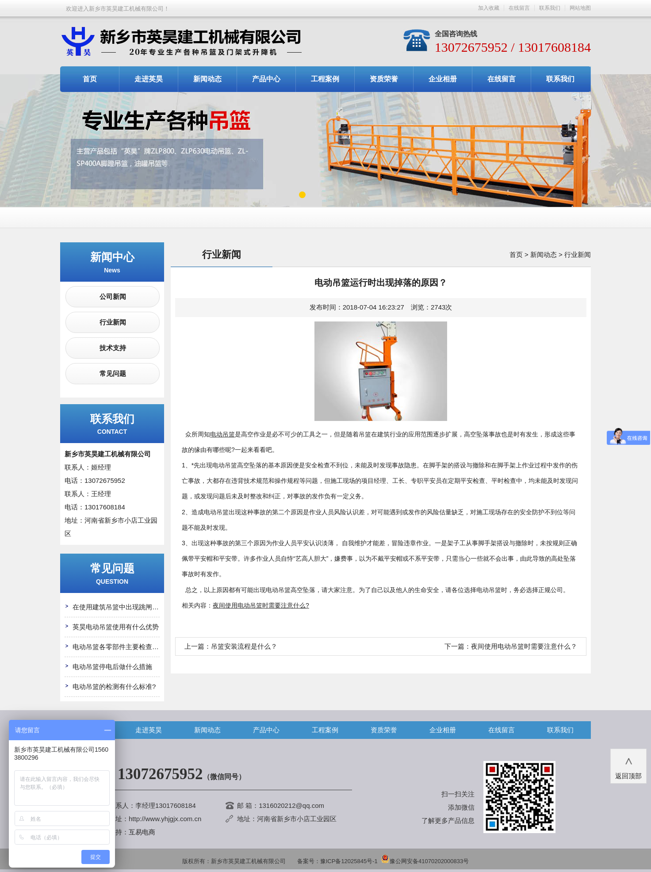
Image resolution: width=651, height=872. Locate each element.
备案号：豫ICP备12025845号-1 (337, 861)
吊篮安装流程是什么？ (244, 646)
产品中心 (266, 79)
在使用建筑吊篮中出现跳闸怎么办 (122, 607)
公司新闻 (113, 296)
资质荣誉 (384, 79)
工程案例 (325, 79)
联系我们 (549, 8)
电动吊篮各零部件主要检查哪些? (121, 646)
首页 (90, 79)
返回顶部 (628, 765)
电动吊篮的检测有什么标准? (114, 686)
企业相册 (443, 79)
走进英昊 (148, 79)
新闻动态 (207, 79)
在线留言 (519, 8)
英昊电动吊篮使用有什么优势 (116, 627)
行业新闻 (113, 322)
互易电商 (142, 832)
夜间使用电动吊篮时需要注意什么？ (524, 646)
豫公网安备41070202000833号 (425, 861)
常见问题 (113, 373)
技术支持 (113, 348)
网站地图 (580, 8)
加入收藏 (488, 8)
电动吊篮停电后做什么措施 (112, 666)
